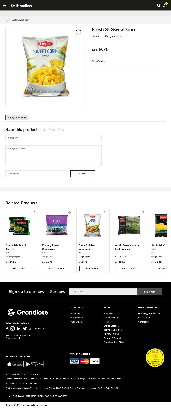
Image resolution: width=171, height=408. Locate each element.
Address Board (77, 318)
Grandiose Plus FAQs (114, 342)
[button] (78, 33)
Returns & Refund (112, 338)
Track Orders (76, 322)
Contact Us (143, 322)
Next (165, 241)
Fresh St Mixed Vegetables (87, 248)
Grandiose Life (111, 318)
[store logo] (21, 5)
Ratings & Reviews (20, 118)
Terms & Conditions (113, 330)
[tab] (20, 118)
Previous (6, 241)
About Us (108, 314)
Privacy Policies (111, 334)
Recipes (108, 322)
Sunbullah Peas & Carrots (16, 248)
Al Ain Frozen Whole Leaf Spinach (127, 248)
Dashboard (75, 314)
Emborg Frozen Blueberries (51, 248)
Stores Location (111, 326)
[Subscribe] (149, 291)
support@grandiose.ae (149, 314)
